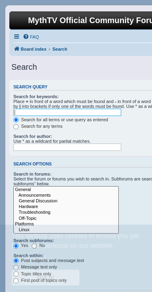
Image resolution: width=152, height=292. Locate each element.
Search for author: (32, 136)
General (66, 190)
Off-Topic (66, 218)
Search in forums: (32, 174)
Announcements (66, 195)
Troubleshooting (66, 212)
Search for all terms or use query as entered (60, 119)
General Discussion (66, 201)
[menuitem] (31, 37)
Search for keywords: (36, 96)
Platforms (66, 224)
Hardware (66, 207)
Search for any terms (37, 126)
